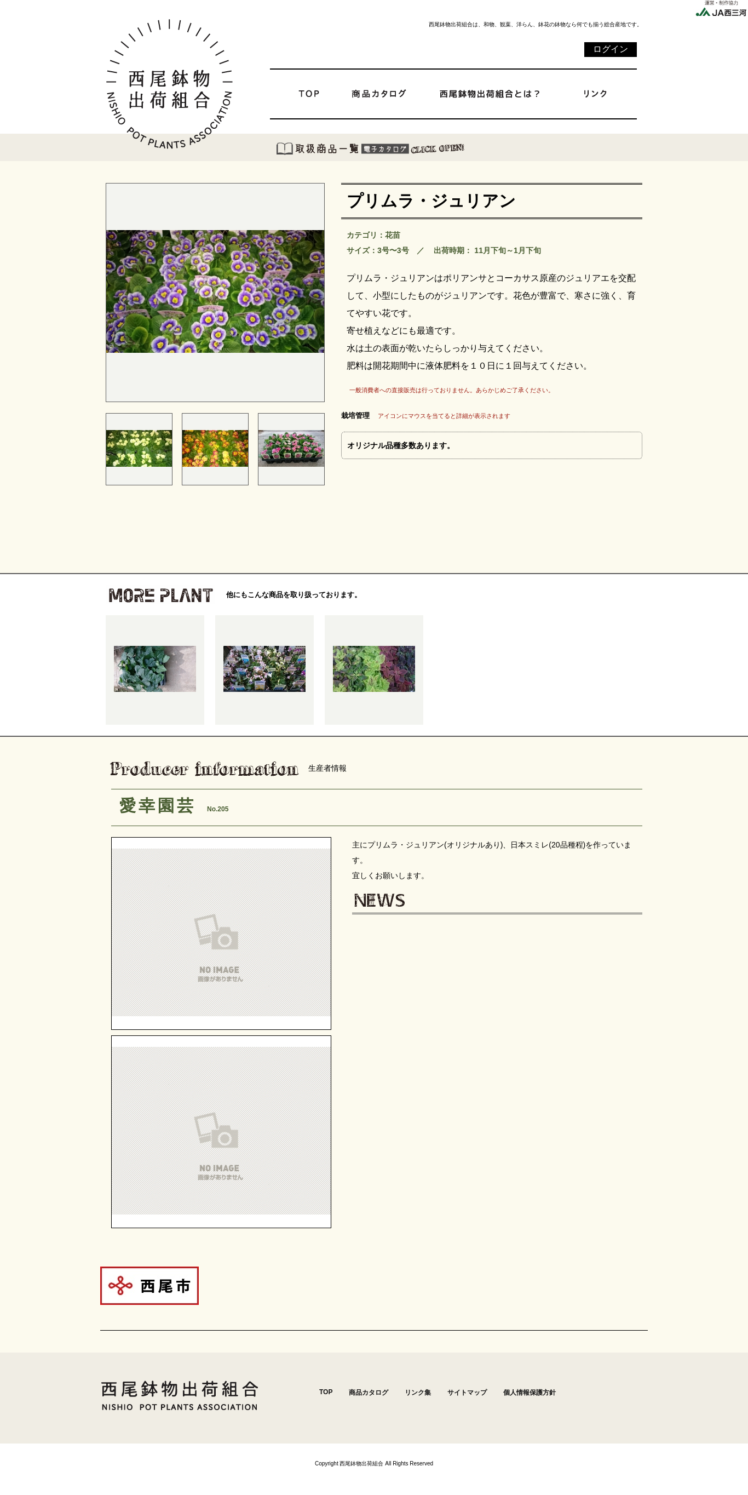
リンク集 (418, 1392)
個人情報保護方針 (529, 1392)
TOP (325, 1392)
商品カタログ (368, 1392)
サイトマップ (467, 1392)
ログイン (610, 49)
